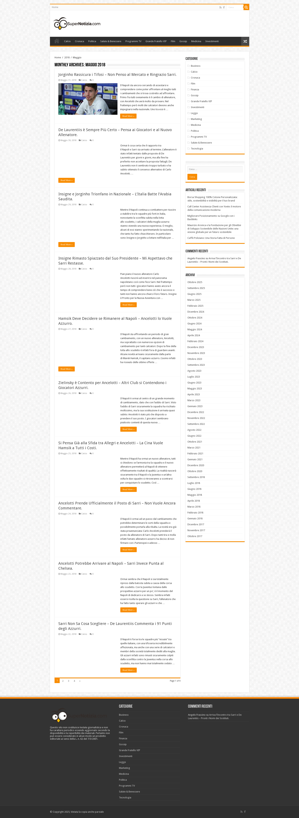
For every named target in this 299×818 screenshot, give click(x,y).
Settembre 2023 (196, 364)
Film (173, 41)
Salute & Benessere (110, 41)
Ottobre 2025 (194, 282)
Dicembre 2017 (195, 524)
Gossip (183, 41)
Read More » (129, 116)
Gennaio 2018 (195, 518)
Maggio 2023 (194, 388)
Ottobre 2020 (194, 471)
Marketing (196, 119)
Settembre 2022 (196, 424)
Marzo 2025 (193, 299)
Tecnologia (197, 148)
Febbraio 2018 (195, 512)
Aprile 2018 (193, 500)
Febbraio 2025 (195, 305)
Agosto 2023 (194, 370)
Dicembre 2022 (195, 412)
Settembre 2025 (196, 288)
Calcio (67, 41)
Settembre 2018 (196, 477)
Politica (92, 41)
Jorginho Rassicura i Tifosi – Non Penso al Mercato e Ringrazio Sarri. (117, 74)
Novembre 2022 (196, 418)
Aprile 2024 (193, 335)
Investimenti (212, 41)
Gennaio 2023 (195, 406)
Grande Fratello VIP (156, 41)
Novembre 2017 (196, 530)
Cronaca (79, 41)
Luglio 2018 (193, 483)
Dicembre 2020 (195, 465)
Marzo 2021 (193, 447)
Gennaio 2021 (195, 459)
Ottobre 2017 (194, 536)
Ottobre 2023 (194, 359)
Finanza (195, 89)
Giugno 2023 (194, 382)
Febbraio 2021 (195, 453)
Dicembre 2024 (195, 311)
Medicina (196, 41)
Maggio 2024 (194, 329)
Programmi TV (133, 41)
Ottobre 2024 (194, 317)
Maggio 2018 (194, 494)
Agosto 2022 (194, 429)
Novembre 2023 (196, 353)
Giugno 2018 (194, 489)
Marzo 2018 (193, 506)
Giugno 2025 (194, 294)
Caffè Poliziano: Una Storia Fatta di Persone (211, 238)
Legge (194, 113)
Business (195, 65)
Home (55, 7)
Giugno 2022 (194, 435)
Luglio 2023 (193, 376)
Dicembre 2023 (195, 347)
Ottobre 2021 (194, 441)
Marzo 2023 (193, 400)
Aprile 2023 (193, 394)
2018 (67, 57)
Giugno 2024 (194, 323)
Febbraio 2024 (195, 341)
